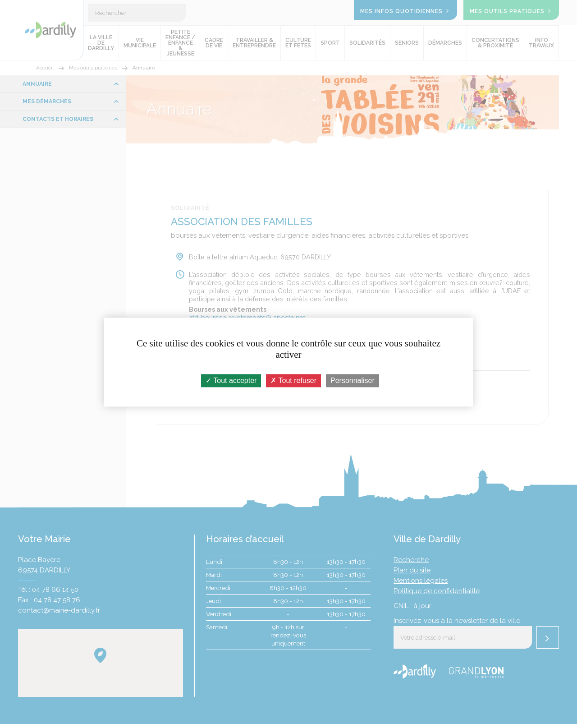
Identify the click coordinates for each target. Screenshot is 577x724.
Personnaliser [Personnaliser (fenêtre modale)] (352, 380)
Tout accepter (231, 380)
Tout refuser (293, 380)
